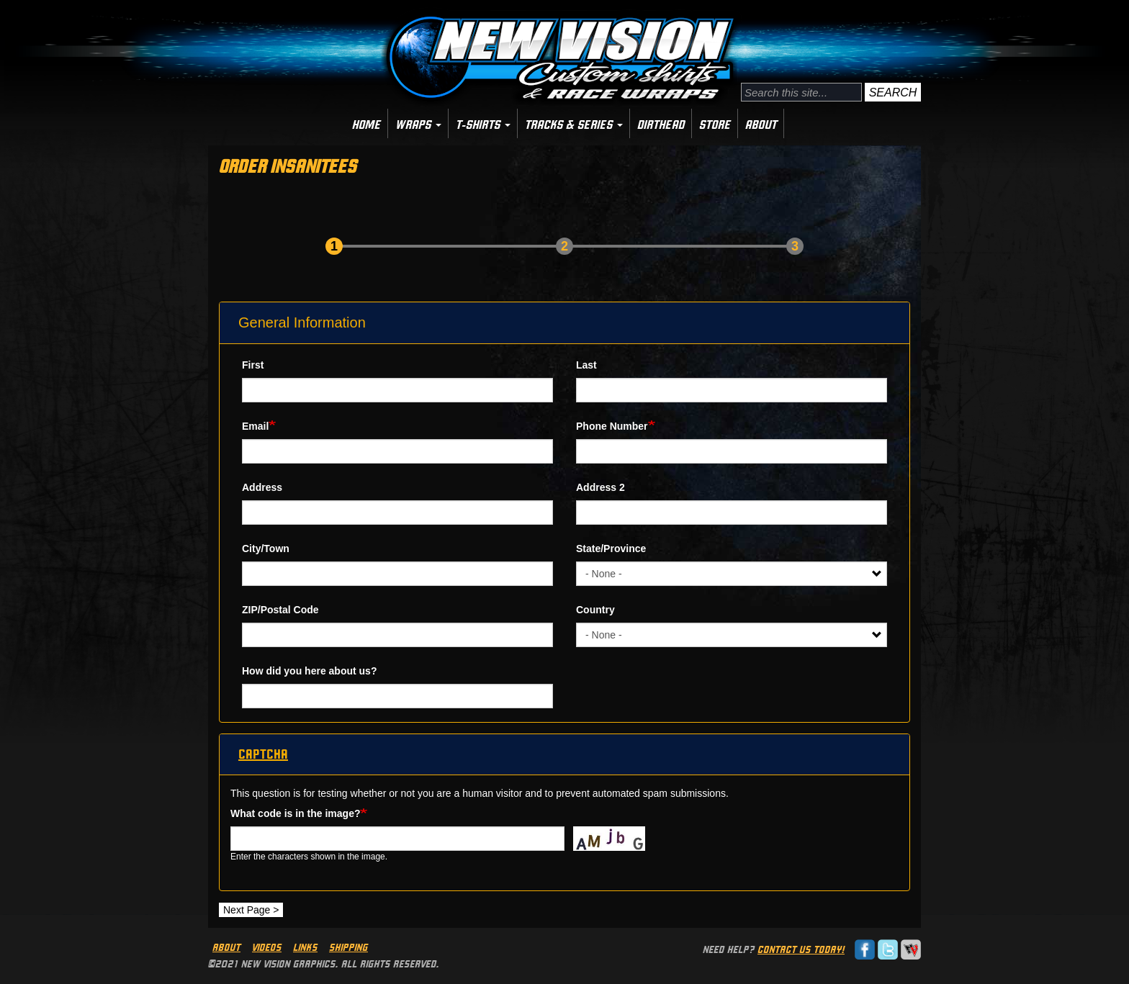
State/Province (611, 548)
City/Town (265, 548)
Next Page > (251, 910)
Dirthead (661, 124)
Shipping (348, 947)
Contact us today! (801, 949)
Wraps (418, 124)
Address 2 (600, 487)
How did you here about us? (309, 671)
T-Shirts (483, 124)
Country (595, 609)
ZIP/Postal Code (280, 609)
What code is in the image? (295, 813)
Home (366, 124)
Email (255, 426)
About (761, 124)
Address (262, 487)
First (253, 365)
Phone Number (612, 426)
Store (715, 124)
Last (586, 365)
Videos (267, 947)
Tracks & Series (574, 124)
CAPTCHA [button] (263, 754)
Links (305, 947)
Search (893, 92)
